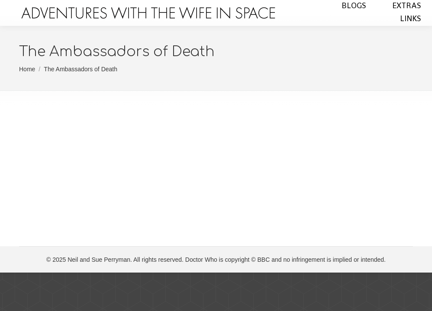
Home (27, 69)
